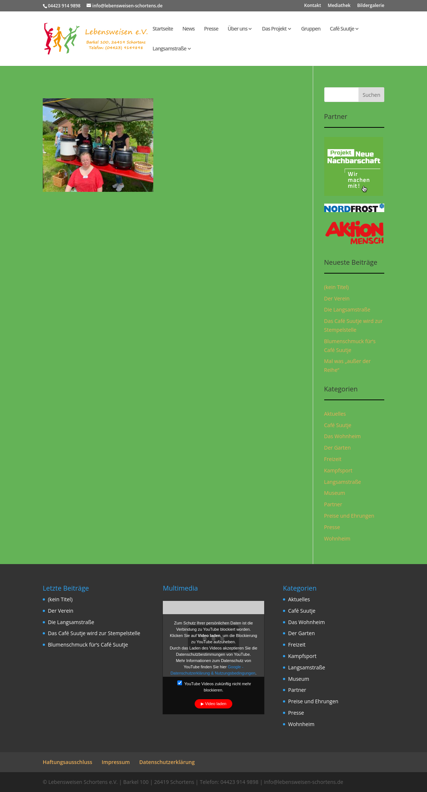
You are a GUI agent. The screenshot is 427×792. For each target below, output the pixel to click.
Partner (333, 504)
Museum (334, 492)
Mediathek (339, 5)
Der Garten (337, 447)
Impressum (116, 761)
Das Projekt (274, 29)
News (188, 29)
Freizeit (333, 458)
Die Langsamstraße (347, 309)
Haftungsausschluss (67, 761)
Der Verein (337, 298)
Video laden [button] (216, 703)
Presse (211, 29)
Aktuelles (335, 413)
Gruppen (311, 29)
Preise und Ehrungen (349, 515)
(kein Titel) (336, 287)
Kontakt (312, 5)
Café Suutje (342, 29)
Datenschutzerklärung (167, 761)
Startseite (163, 29)
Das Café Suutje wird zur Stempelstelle (94, 633)
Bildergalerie (370, 5)
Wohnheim (337, 538)
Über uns (237, 29)
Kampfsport (338, 470)
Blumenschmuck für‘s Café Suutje (88, 644)
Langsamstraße (169, 49)
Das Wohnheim (342, 436)
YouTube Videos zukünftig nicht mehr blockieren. (214, 686)
